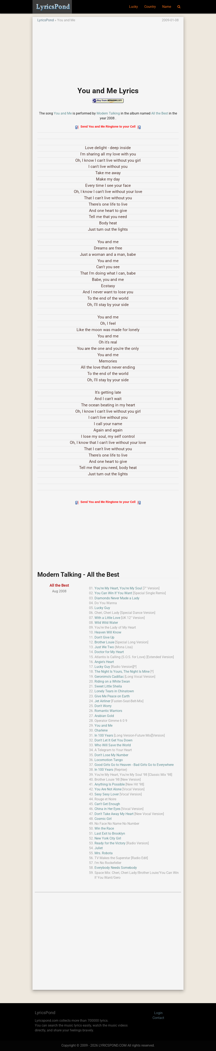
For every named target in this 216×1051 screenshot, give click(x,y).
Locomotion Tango (108, 760)
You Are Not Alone (108, 789)
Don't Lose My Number (111, 755)
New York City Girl (107, 838)
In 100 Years (103, 735)
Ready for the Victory (110, 843)
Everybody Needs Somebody (115, 868)
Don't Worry (103, 706)
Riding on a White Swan (112, 681)
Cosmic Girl (103, 819)
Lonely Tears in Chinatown (114, 691)
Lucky (133, 7)
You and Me (63, 113)
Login (158, 1013)
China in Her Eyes (107, 809)
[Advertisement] (108, 52)
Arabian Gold (104, 716)
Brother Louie (104, 642)
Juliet (98, 848)
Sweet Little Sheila (108, 686)
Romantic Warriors (108, 711)
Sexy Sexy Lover (106, 794)
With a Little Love (107, 618)
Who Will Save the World (112, 745)
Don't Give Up (104, 637)
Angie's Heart (104, 662)
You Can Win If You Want (113, 593)
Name (166, 7)
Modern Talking (108, 113)
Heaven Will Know (107, 632)
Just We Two (104, 647)
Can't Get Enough (107, 804)
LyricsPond (45, 20)
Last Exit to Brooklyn (109, 833)
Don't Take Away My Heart (114, 814)
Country (150, 7)
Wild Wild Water (106, 623)
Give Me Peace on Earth (112, 696)
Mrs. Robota (103, 853)
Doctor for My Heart (109, 652)
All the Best (159, 113)
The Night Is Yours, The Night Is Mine (122, 672)
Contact (158, 1018)
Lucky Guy (102, 608)
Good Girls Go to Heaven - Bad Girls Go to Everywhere (134, 765)
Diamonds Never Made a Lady (116, 598)
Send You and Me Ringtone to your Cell (108, 126)
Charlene (101, 730)
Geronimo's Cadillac (109, 677)
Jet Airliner (102, 701)
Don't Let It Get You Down (113, 740)
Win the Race (104, 828)
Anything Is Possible (109, 784)
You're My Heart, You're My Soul (118, 588)
